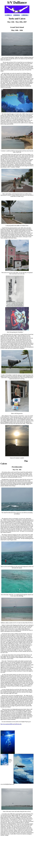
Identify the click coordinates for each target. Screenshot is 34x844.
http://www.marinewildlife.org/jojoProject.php (11, 724)
